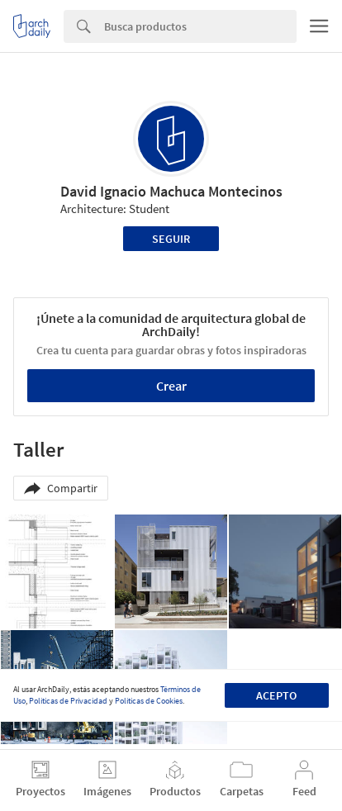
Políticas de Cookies (149, 700)
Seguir (171, 238)
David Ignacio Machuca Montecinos (171, 191)
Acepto (276, 695)
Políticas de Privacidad (68, 700)
